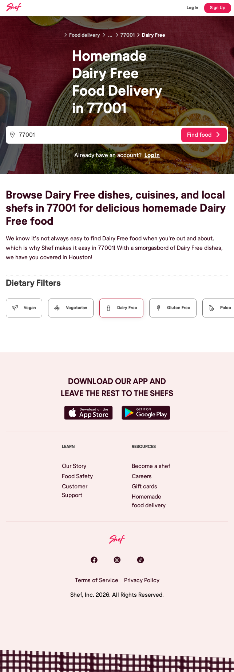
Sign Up (217, 8)
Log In (192, 8)
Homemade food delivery (149, 501)
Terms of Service (96, 580)
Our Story (74, 466)
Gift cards (144, 486)
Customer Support (74, 491)
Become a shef (151, 466)
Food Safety (77, 476)
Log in (152, 155)
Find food (203, 135)
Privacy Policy (141, 580)
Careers (142, 476)
